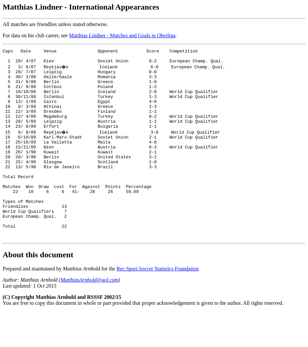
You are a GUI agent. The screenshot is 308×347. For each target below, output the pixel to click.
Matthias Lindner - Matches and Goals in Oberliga (122, 35)
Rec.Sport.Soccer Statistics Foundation (157, 304)
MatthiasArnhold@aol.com (89, 315)
